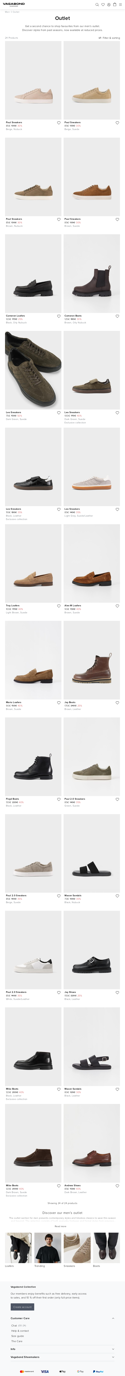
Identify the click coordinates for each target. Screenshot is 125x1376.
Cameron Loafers (15, 315)
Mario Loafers (13, 702)
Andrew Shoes (73, 1185)
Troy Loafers (13, 605)
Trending (39, 1239)
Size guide (17, 1309)
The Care (17, 1315)
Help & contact (20, 1304)
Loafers (9, 1239)
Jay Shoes (70, 992)
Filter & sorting (109, 38)
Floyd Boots (12, 798)
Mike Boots (12, 1088)
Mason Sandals (73, 895)
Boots (96, 1239)
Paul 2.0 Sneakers (75, 798)
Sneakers (69, 1239)
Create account (22, 1280)
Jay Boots (70, 702)
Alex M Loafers (73, 605)
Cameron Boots (73, 315)
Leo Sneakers (13, 412)
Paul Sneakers (14, 122)
